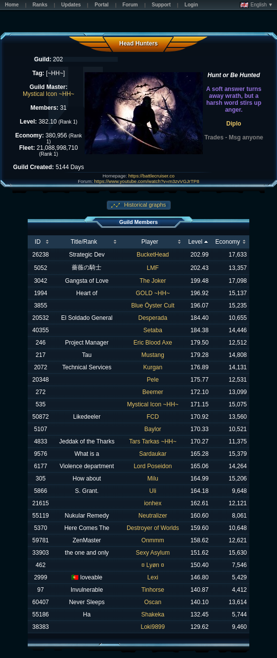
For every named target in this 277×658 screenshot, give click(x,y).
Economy (227, 241)
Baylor (152, 429)
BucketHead (153, 254)
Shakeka (152, 614)
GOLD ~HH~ (153, 293)
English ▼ (256, 5)
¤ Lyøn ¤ (152, 565)
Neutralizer (152, 515)
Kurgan (152, 367)
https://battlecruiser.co (151, 175)
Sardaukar (152, 453)
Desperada (152, 317)
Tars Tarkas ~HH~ (153, 441)
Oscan (153, 602)
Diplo (234, 123)
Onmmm (152, 540)
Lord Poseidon (153, 466)
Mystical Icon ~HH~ (48, 93)
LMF (153, 267)
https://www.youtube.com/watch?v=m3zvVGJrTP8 (146, 181)
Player (149, 241)
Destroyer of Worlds (153, 528)
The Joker (152, 280)
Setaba (152, 330)
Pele (153, 379)
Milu (152, 478)
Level (195, 241)
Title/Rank (84, 241)
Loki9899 (152, 626)
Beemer (152, 392)
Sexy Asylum (153, 552)
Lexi (152, 577)
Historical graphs (144, 205)
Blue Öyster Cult (152, 305)
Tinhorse (152, 589)
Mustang (152, 354)
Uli (152, 490)
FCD (153, 416)
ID (38, 241)
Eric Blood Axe (153, 342)
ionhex (152, 503)
